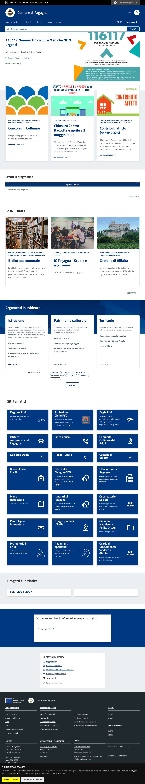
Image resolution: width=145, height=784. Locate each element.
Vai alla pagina (16, 144)
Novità (111, 708)
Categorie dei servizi (48, 708)
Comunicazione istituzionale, (20, 120)
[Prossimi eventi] (138, 184)
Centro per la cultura (36, 255)
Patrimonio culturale (70, 320)
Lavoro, (35, 120)
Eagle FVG (105, 412)
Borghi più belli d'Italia (64, 523)
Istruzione (16, 320)
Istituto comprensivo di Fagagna (19, 440)
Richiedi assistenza (54, 665)
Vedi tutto (134, 196)
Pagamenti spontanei (61, 545)
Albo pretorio (44, 752)
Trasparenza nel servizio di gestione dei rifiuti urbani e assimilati (88, 757)
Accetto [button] (6, 779)
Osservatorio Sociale (107, 498)
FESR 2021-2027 (21, 591)
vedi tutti (72, 385)
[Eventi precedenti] (7, 184)
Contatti (8, 741)
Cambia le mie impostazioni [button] (32, 779)
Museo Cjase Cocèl (18, 470)
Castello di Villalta (114, 260)
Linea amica (62, 437)
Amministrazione (12, 708)
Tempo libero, (14, 255)
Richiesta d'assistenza (82, 746)
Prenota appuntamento (56, 673)
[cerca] (137, 12)
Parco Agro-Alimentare (17, 523)
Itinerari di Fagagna (61, 498)
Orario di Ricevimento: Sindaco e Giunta (107, 548)
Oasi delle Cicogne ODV (63, 470)
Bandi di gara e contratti (48, 746)
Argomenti (132, 22)
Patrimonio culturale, (24, 252)
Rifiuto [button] (15, 779)
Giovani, (23, 255)
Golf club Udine (19, 454)
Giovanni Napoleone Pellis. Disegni (108, 524)
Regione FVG (18, 412)
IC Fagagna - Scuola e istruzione (70, 263)
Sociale (117, 123)
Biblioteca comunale (24, 260)
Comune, (103, 120)
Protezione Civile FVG (61, 414)
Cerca (133, 28)
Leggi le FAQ (51, 661)
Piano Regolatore (17, 498)
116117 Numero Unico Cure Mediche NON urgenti (38, 42)
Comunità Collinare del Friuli (107, 440)
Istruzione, (39, 252)
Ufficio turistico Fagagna (109, 470)
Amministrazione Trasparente (52, 741)
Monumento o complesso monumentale (114, 253)
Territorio (106, 320)
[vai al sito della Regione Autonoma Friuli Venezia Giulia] (27, 3)
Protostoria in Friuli (18, 545)
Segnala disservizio (54, 682)
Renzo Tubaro (63, 454)
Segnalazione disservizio (83, 752)
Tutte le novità (13, 64)
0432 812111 (60, 669)
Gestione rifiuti (60, 120)
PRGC (119, 22)
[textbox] (71, 629)
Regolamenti (44, 756)
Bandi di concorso (46, 749)
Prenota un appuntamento (117, 755)
